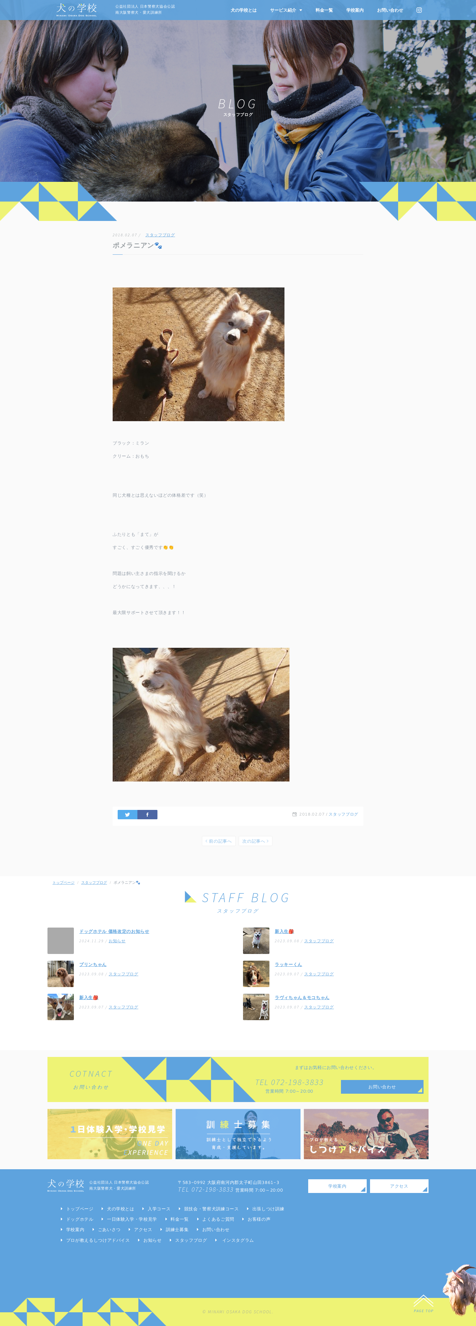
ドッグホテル (80, 1219)
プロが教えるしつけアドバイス (98, 1240)
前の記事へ (219, 841)
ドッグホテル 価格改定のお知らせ (114, 931)
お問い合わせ (390, 10)
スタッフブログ (160, 235)
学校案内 (355, 10)
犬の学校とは (244, 10)
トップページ (63, 882)
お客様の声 (259, 1219)
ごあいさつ (109, 1229)
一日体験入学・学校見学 (132, 1219)
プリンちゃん (93, 964)
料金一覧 (324, 10)
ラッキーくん (288, 964)
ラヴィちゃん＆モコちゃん (302, 997)
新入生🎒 (284, 931)
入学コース (159, 1209)
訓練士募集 (177, 1229)
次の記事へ (255, 841)
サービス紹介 (286, 10)
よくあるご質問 (218, 1219)
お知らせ (117, 941)
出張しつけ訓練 (268, 1209)
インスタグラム (238, 1240)
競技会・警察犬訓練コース (211, 1209)
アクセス (143, 1229)
